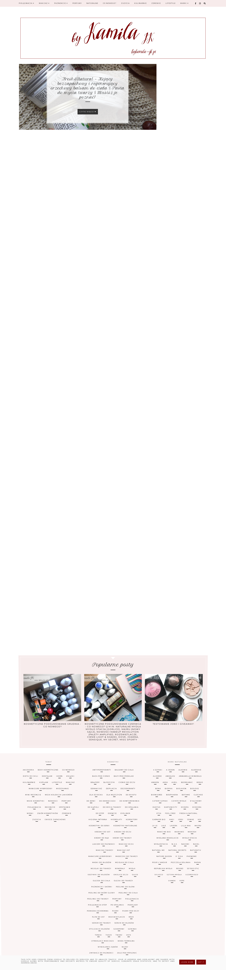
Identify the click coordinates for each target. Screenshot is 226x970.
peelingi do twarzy (99, 861)
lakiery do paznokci (103, 857)
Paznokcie (61, 3)
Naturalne (92, 3)
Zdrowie (156, 3)
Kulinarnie (140, 3)
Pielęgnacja (26, 3)
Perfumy (77, 3)
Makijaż (44, 3)
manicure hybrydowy (99, 858)
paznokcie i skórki (102, 860)
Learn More (187, 962)
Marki (184, 3)
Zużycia (125, 3)
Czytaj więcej (87, 112)
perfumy (116, 861)
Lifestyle (171, 3)
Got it (201, 962)
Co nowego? (109, 3)
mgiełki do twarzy (101, 859)
